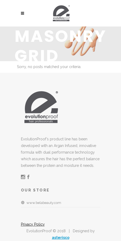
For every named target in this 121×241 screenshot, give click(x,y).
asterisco (60, 237)
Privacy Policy (33, 224)
